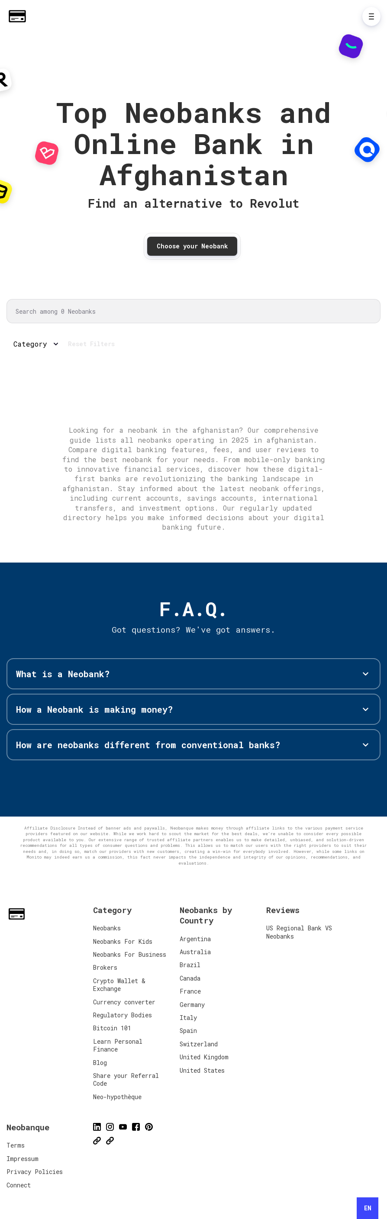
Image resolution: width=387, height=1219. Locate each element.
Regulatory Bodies (122, 1015)
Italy (188, 1017)
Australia (195, 952)
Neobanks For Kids (122, 941)
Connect (18, 1185)
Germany (192, 1004)
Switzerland (199, 1044)
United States (202, 1070)
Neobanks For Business (129, 954)
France (190, 991)
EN (367, 1208)
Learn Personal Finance (117, 1045)
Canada (190, 978)
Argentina (195, 939)
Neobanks (107, 928)
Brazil (190, 965)
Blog (100, 1062)
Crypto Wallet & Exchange (119, 985)
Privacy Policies (34, 1172)
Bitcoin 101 (112, 1028)
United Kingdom (204, 1057)
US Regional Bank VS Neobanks (299, 932)
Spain (188, 1030)
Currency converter (124, 1002)
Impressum (22, 1159)
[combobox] (367, 1208)
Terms (15, 1145)
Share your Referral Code (126, 1079)
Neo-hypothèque (117, 1097)
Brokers (105, 967)
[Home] (19, 16)
